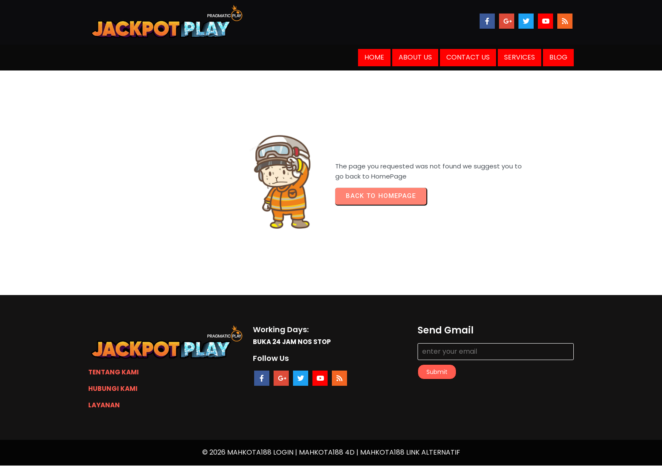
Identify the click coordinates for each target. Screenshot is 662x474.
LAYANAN (104, 405)
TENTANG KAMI (113, 372)
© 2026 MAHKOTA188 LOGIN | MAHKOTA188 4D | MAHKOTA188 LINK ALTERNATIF (331, 452)
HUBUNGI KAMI (113, 388)
